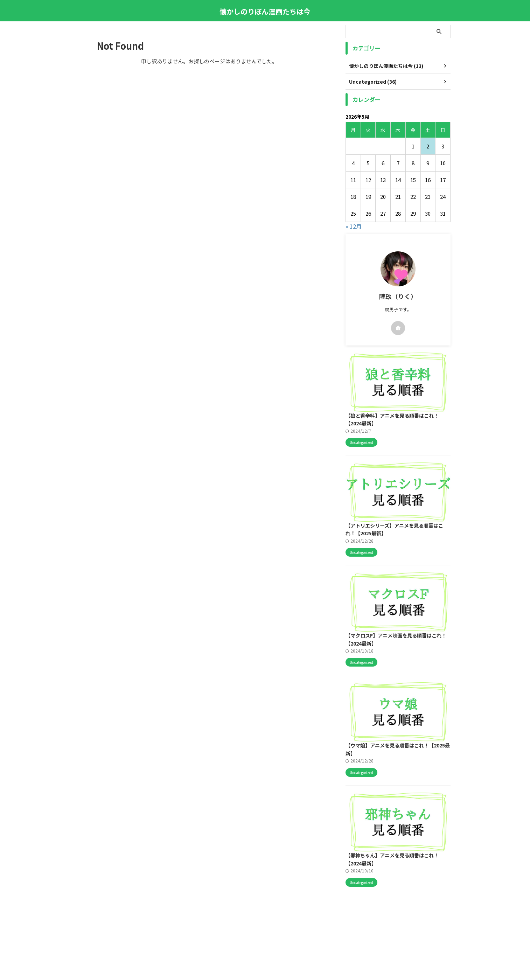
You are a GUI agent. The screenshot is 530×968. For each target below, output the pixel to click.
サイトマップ (256, 928)
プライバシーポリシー (330, 928)
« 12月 (354, 226)
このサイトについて (218, 928)
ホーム (185, 928)
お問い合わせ (289, 928)
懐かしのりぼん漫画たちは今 (265, 11)
